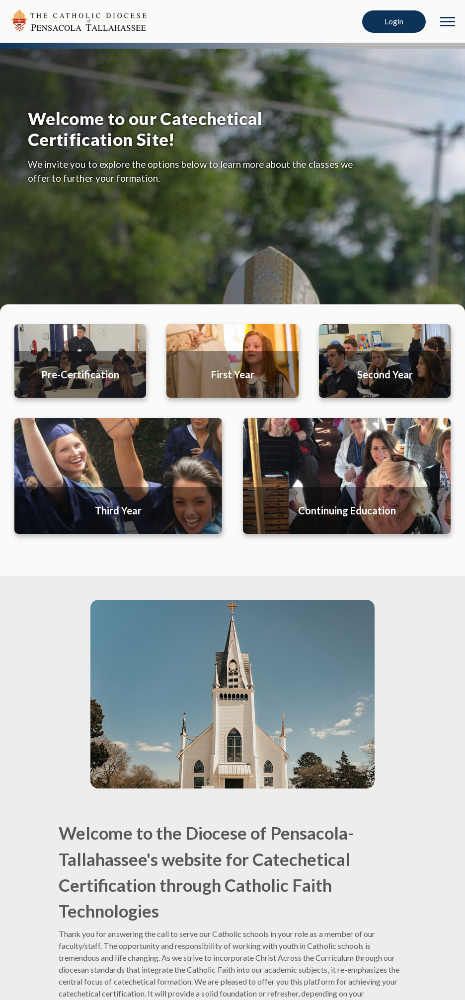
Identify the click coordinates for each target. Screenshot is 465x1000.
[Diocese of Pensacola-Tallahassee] (79, 20)
